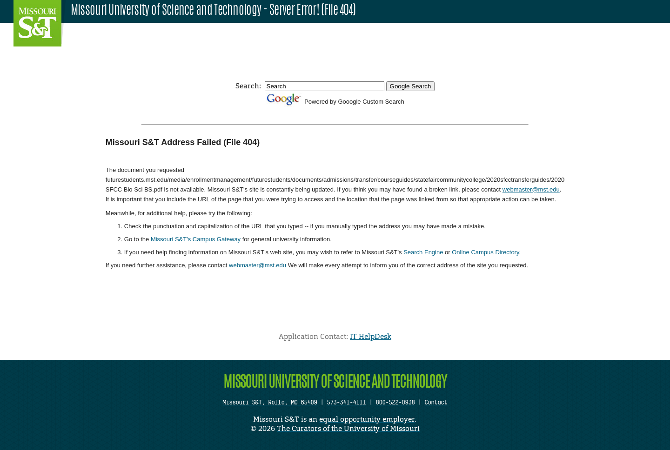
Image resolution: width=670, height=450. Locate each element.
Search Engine (423, 252)
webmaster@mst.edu (531, 189)
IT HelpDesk (370, 336)
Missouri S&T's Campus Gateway (196, 239)
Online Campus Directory (485, 252)
